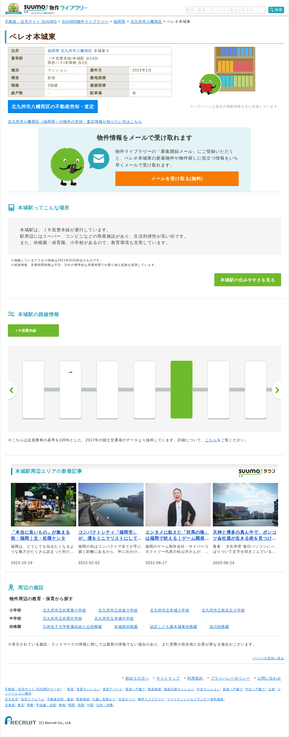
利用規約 (195, 678)
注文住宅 (11, 699)
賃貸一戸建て (135, 689)
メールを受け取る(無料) (177, 178)
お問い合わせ (269, 678)
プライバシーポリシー (230, 678)
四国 (81, 705)
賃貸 (70, 689)
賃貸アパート (113, 689)
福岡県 (119, 21)
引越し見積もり (104, 699)
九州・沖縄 (104, 705)
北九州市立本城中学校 (114, 618)
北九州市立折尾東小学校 (64, 610)
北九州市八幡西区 (146, 21)
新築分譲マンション (179, 689)
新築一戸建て (233, 689)
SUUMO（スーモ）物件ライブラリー (46, 8)
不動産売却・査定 (60, 699)
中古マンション (208, 689)
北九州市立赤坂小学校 (118, 610)
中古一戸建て (255, 689)
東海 (62, 705)
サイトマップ (168, 678)
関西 (71, 705)
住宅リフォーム (32, 699)
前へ (12, 390)
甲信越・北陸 (46, 705)
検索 (279, 10)
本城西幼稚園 (126, 627)
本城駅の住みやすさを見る (247, 279)
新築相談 (83, 699)
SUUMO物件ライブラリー (85, 21)
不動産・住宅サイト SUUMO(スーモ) (33, 689)
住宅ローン (126, 699)
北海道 (10, 705)
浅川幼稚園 (219, 627)
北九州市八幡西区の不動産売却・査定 (53, 106)
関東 (30, 705)
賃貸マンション (88, 689)
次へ (276, 390)
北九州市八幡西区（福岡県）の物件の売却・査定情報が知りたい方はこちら (75, 121)
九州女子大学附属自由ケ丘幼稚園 (72, 627)
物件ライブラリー (151, 699)
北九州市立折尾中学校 (62, 618)
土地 (271, 689)
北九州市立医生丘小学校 (223, 610)
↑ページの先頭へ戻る (268, 658)
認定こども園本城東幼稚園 (173, 627)
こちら (211, 440)
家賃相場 (154, 689)
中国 (90, 705)
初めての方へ (137, 678)
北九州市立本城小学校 (169, 610)
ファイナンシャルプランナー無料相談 (195, 699)
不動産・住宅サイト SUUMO (31, 21)
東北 (21, 705)
